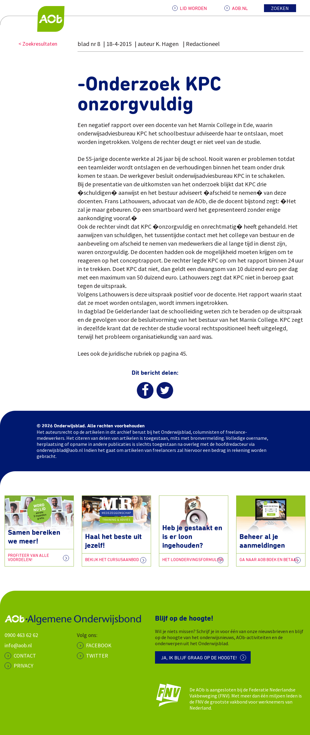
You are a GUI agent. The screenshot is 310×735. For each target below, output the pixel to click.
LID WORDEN (193, 8)
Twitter (97, 655)
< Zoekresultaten (37, 43)
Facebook (98, 645)
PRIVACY (23, 665)
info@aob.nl (18, 645)
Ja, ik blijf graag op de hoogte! (199, 657)
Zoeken (280, 8)
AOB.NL (240, 8)
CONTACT (25, 655)
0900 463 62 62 (21, 635)
